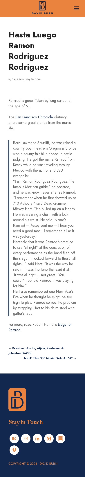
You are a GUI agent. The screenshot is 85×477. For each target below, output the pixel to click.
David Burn (18, 79)
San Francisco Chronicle (34, 117)
